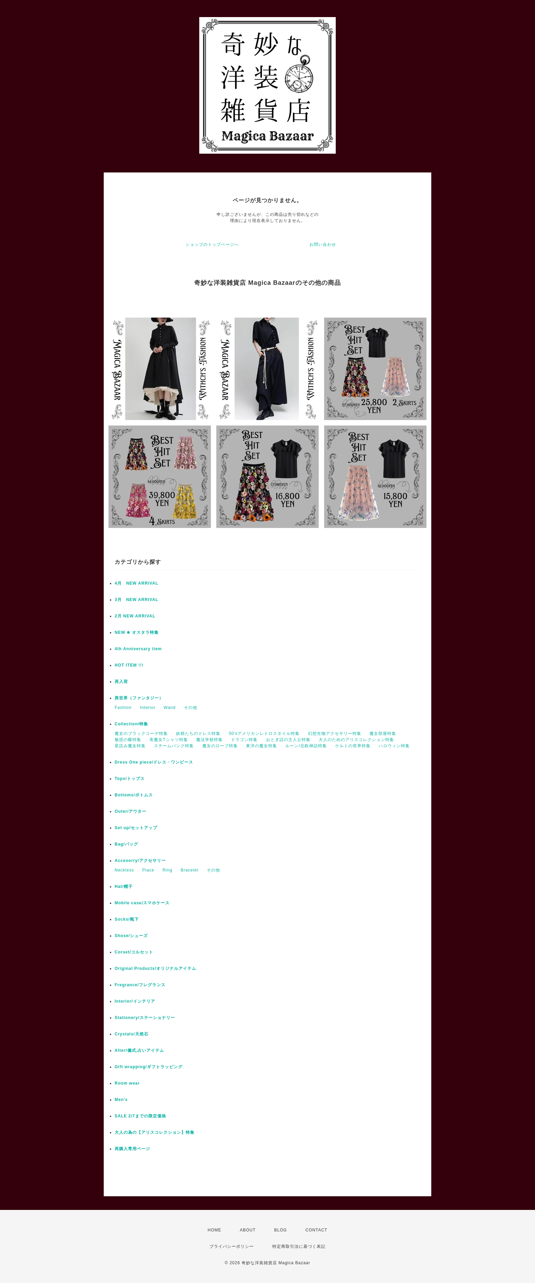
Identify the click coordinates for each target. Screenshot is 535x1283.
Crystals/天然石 (131, 1034)
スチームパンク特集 (174, 745)
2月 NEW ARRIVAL (135, 616)
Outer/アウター (130, 811)
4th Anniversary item (138, 648)
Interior (147, 707)
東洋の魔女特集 (261, 745)
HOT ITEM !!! (129, 665)
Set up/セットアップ (136, 827)
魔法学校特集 (209, 739)
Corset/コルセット (134, 952)
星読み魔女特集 (130, 745)
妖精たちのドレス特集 (198, 733)
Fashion (123, 707)
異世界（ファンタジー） (139, 698)
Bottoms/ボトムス (134, 795)
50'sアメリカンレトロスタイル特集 (264, 733)
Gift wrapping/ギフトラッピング (149, 1066)
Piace (148, 870)
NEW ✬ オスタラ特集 (137, 632)
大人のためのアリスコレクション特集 (356, 739)
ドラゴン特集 (244, 739)
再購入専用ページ (132, 1148)
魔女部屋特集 (383, 733)
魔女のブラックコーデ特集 (141, 733)
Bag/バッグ (126, 844)
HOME (214, 1230)
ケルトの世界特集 (353, 745)
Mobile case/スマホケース (142, 903)
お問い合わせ (322, 244)
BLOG (280, 1230)
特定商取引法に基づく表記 (299, 1246)
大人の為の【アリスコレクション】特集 (154, 1132)
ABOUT (248, 1230)
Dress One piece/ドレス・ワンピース (154, 762)
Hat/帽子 (124, 886)
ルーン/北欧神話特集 (306, 745)
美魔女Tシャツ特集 (168, 739)
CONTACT (316, 1230)
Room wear (127, 1083)
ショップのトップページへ (212, 244)
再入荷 (121, 681)
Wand (170, 707)
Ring (167, 870)
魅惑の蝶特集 (128, 739)
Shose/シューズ (131, 935)
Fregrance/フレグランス (140, 984)
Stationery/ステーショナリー (145, 1017)
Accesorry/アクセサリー (140, 860)
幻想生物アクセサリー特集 (334, 733)
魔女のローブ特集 (220, 745)
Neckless (124, 870)
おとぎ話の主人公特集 (288, 739)
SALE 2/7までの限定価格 (140, 1116)
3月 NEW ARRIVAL (136, 599)
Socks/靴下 (127, 919)
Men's (121, 1099)
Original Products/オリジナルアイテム (155, 968)
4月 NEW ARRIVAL (136, 583)
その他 (190, 707)
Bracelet (189, 870)
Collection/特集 (131, 724)
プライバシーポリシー (231, 1246)
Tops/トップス (130, 778)
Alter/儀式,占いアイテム (139, 1050)
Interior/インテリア (135, 1001)
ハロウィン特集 (394, 745)
